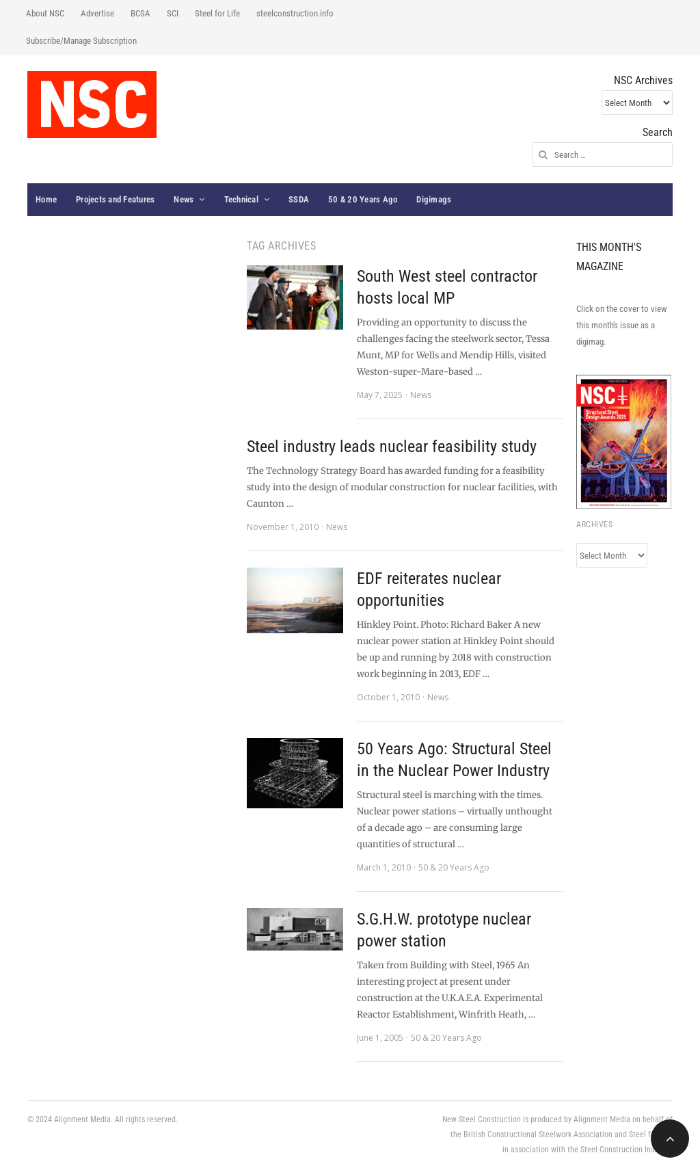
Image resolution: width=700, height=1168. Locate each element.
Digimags (433, 199)
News (183, 199)
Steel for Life (217, 13)
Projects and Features (115, 199)
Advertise (97, 13)
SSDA (298, 199)
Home (46, 199)
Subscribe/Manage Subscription (81, 41)
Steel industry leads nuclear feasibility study (392, 446)
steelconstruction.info (295, 13)
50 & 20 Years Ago (362, 199)
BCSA (140, 13)
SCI (172, 13)
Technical (241, 199)
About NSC (45, 13)
